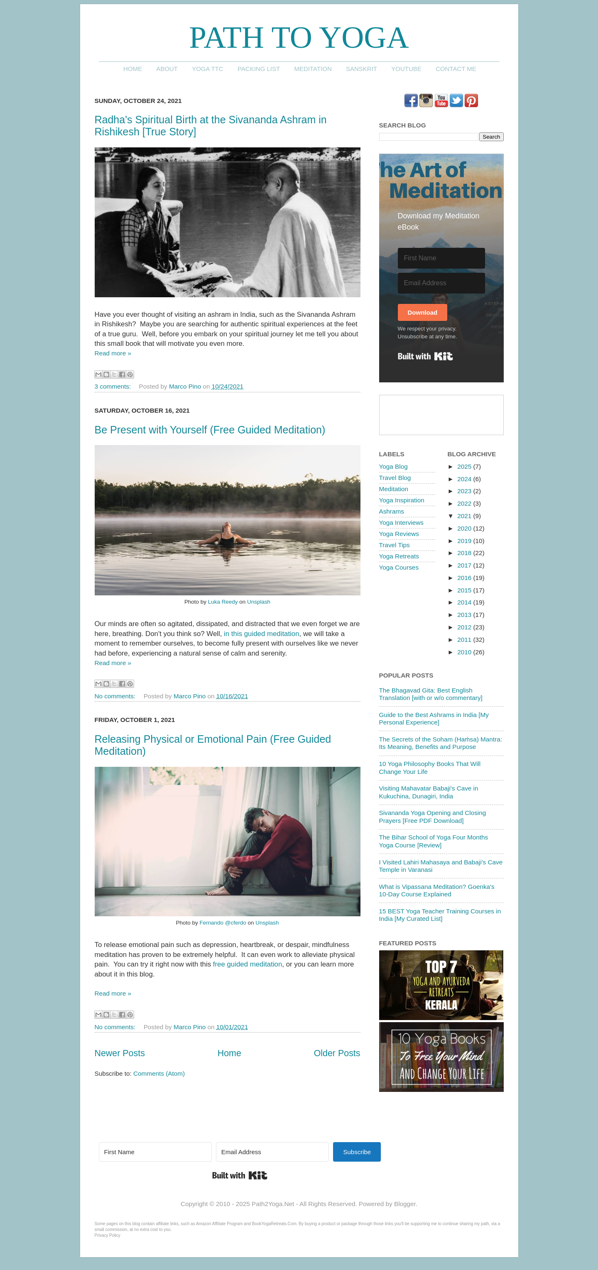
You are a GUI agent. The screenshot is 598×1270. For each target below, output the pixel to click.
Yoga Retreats (399, 556)
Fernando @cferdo (222, 923)
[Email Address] (441, 283)
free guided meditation (247, 964)
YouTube (406, 68)
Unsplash (258, 602)
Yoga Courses (399, 567)
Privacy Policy (107, 1235)
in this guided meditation (261, 634)
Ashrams (391, 511)
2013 (465, 614)
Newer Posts (120, 1053)
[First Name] (441, 258)
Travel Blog (395, 477)
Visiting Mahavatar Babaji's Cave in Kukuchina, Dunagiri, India (428, 792)
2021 (465, 515)
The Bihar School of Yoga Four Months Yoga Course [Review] (433, 841)
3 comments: (114, 386)
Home (132, 68)
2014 (465, 602)
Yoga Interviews (401, 522)
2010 (465, 652)
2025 (465, 466)
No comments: (116, 696)
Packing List (259, 68)
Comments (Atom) (159, 1073)
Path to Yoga (299, 37)
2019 (465, 540)
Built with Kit (425, 356)
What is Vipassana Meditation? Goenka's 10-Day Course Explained (437, 890)
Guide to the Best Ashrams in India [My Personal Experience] (434, 718)
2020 (465, 528)
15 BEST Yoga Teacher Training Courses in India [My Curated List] (440, 915)
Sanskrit (361, 68)
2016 (465, 577)
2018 (465, 552)
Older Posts (337, 1053)
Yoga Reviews (399, 533)
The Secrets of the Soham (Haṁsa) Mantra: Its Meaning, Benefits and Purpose (440, 743)
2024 (465, 478)
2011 (465, 639)
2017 (465, 565)
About (167, 68)
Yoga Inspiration (401, 500)
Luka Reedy (223, 602)
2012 (465, 627)
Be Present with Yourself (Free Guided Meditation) (210, 430)
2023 (465, 490)
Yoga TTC (207, 68)
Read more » (113, 353)
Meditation (312, 68)
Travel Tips (394, 544)
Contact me (456, 68)
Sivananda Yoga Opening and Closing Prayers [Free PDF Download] (432, 816)
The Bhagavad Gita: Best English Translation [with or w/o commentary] (431, 694)
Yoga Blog (393, 466)
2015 (465, 590)
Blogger (405, 1203)
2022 (465, 503)
